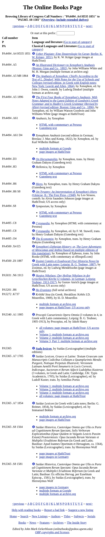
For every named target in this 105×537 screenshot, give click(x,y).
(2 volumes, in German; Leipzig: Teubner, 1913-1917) (64, 279)
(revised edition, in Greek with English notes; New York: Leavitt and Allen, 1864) (65, 81)
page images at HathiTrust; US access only (64, 307)
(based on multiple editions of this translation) (66, 250)
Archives (58, 522)
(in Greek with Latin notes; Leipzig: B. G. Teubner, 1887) (65, 263)
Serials (91, 516)
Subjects (79, 516)
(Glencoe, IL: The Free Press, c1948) (64, 193)
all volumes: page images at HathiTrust (62, 396)
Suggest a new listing (80, 510)
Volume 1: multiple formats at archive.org (64, 334)
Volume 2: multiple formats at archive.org (64, 337)
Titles (67, 516)
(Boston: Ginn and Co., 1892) (63, 66)
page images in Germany (54, 456)
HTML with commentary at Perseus (60, 124)
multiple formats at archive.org (57, 304)
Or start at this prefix (42, 33)
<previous (18, 26)
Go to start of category (77, 42)
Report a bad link (54, 510)
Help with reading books (26, 510)
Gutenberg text (48, 128)
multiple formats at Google (55, 148)
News (32, 522)
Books (22, 522)
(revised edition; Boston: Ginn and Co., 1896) (65, 102)
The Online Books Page (52, 7)
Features (44, 522)
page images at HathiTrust (54, 151)
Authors (56, 516)
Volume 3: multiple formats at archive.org (64, 392)
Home (13, 516)
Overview (48, 19)
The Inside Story (77, 522)
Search (24, 516)
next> (89, 26)
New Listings (40, 516)
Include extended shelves (71, 19)
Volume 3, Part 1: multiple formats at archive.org (68, 341)
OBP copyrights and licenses (52, 532)
